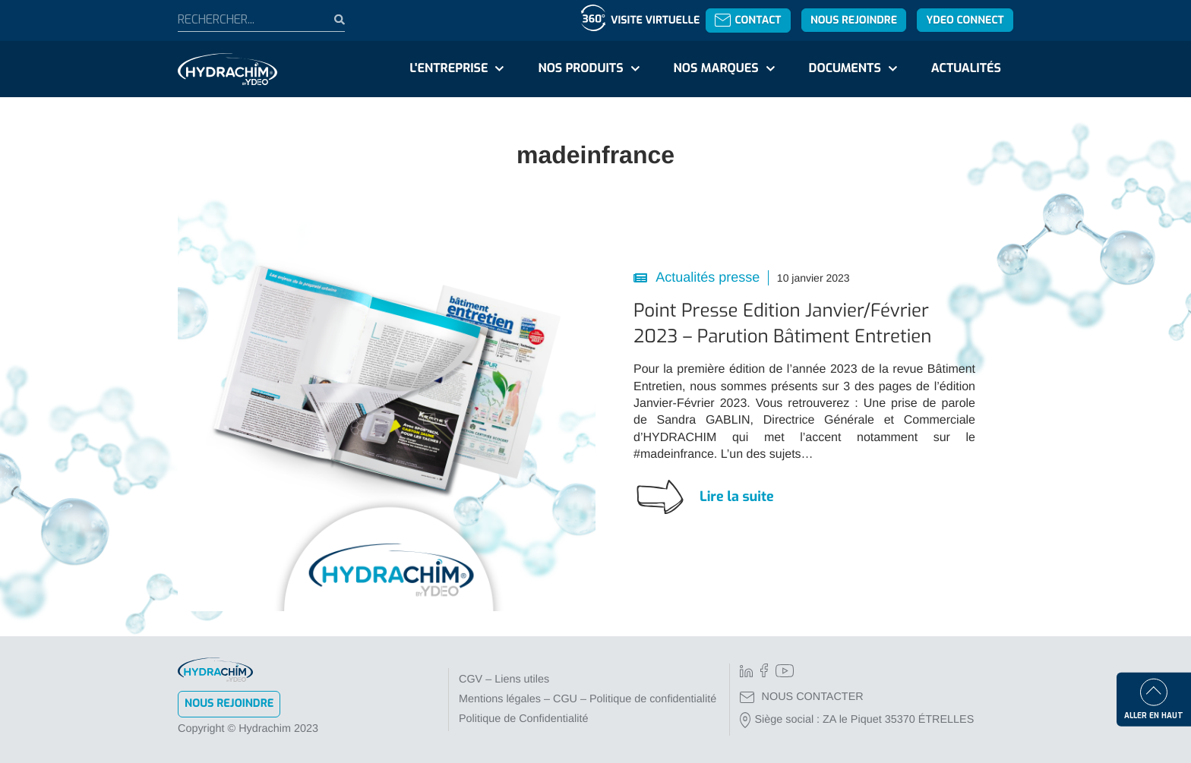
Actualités (966, 69)
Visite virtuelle (655, 20)
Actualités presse (706, 277)
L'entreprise (448, 69)
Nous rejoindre (853, 20)
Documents (845, 69)
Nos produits (580, 69)
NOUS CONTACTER (802, 697)
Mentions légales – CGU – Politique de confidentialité (587, 699)
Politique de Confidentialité (523, 719)
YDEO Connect (964, 20)
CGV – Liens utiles (504, 679)
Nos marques (715, 69)
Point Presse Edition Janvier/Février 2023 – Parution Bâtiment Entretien (782, 323)
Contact (748, 20)
